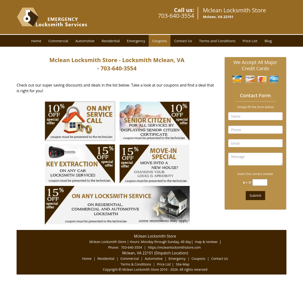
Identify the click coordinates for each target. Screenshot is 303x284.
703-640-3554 (176, 15)
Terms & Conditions (136, 264)
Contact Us (183, 40)
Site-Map (183, 264)
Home (36, 40)
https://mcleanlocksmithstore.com (174, 247)
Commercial (58, 40)
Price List (250, 40)
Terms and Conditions (217, 40)
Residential (111, 40)
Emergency (136, 40)
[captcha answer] (259, 182)
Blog (268, 40)
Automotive (84, 40)
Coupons (159, 40)
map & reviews (206, 241)
